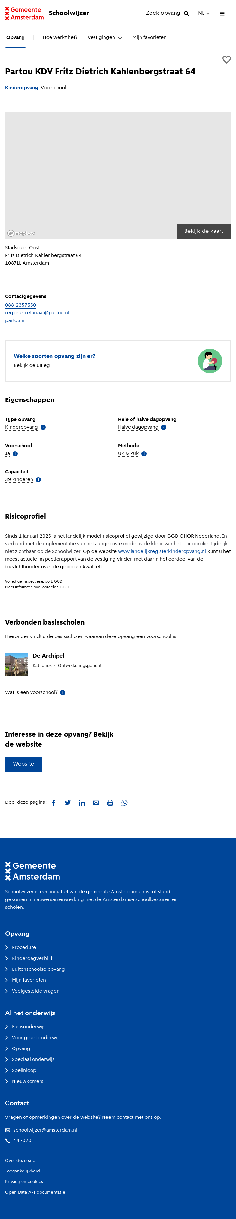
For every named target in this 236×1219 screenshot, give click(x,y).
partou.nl (15, 320)
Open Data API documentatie (35, 1192)
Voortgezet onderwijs (33, 1037)
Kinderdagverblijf (28, 958)
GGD (58, 581)
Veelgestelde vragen (32, 991)
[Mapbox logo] (21, 233)
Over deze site (20, 1160)
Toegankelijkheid (22, 1171)
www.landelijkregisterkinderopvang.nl (162, 551)
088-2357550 (20, 305)
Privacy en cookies (24, 1182)
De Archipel (48, 656)
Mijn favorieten (149, 37)
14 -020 (18, 1140)
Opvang (15, 37)
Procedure (20, 947)
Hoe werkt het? (60, 37)
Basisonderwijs (25, 1027)
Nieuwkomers (24, 1081)
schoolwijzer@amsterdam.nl (41, 1130)
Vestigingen (105, 37)
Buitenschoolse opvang (35, 969)
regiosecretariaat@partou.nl (37, 313)
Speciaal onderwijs (30, 1059)
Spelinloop (20, 1070)
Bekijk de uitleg (32, 365)
